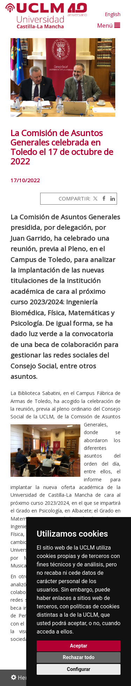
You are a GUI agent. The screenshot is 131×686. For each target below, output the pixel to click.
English (113, 14)
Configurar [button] (78, 669)
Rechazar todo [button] (79, 657)
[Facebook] (102, 198)
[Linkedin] (111, 198)
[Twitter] (94, 198)
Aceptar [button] (78, 646)
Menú (108, 25)
